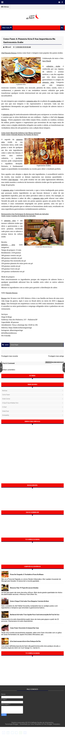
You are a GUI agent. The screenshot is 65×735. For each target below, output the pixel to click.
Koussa (4, 298)
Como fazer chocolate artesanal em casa (24, 628)
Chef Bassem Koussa (8, 53)
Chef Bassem (13, 180)
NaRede (34, 722)
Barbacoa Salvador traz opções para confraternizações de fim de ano (34, 614)
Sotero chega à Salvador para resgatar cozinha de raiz (29, 601)
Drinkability (5, 415)
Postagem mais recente (9, 356)
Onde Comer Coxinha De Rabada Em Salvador (18, 216)
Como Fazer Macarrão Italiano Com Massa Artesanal (21, 133)
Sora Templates (36, 724)
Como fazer (14, 345)
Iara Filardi (46, 61)
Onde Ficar (5, 411)
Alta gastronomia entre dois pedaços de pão (25, 641)
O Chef (4, 407)
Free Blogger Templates (51, 724)
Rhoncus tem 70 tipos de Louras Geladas (24, 588)
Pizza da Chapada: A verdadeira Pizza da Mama (26, 574)
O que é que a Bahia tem (10, 403)
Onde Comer (6, 399)
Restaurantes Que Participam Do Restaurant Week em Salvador (25, 214)
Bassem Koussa (11, 293)
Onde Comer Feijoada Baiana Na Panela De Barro (19, 134)
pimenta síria (48, 82)
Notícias (4, 390)
